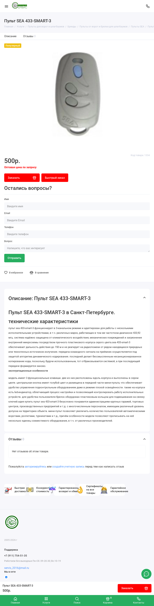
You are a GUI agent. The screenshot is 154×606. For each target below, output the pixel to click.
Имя (6, 199)
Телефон (9, 227)
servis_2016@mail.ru (16, 568)
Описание (10, 36)
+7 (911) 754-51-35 (15, 555)
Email (7, 213)
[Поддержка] (147, 6)
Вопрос (8, 241)
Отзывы (29, 36)
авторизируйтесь (35, 466)
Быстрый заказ (55, 177)
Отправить (14, 258)
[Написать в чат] (146, 574)
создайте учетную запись (68, 466)
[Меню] (6, 6)
